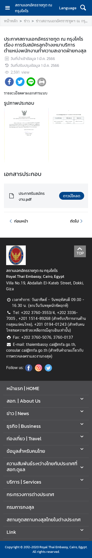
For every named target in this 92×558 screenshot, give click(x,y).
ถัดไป (77, 221)
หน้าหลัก (11, 21)
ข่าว (27, 21)
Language (68, 8)
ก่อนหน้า (18, 221)
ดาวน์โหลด (71, 196)
